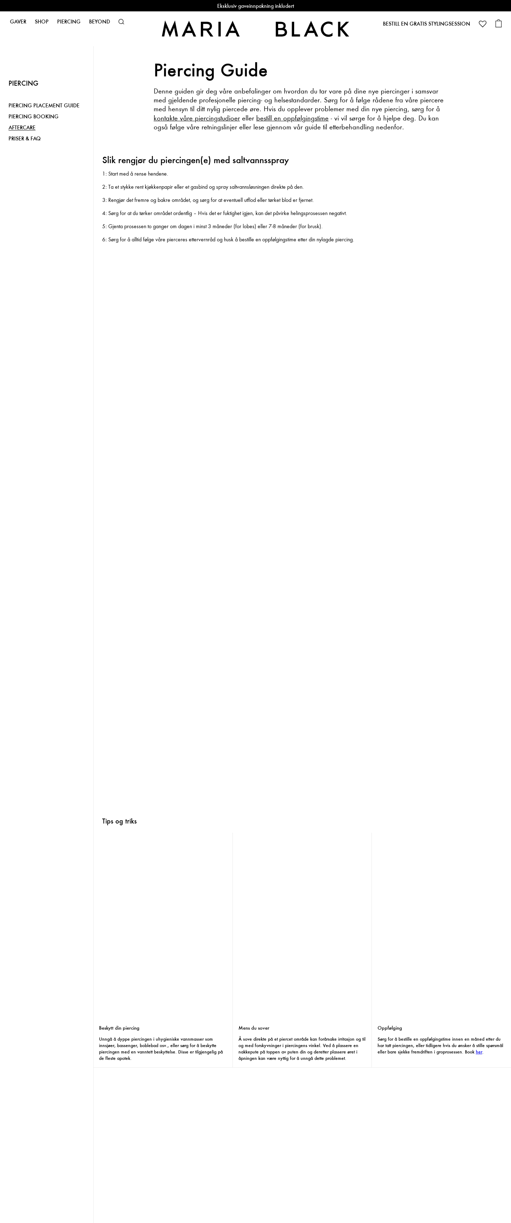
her (479, 1052)
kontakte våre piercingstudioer (197, 118)
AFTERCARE (22, 127)
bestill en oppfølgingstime (292, 118)
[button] (121, 22)
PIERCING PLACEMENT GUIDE (44, 105)
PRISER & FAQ (25, 138)
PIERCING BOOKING (34, 116)
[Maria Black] (255, 28)
